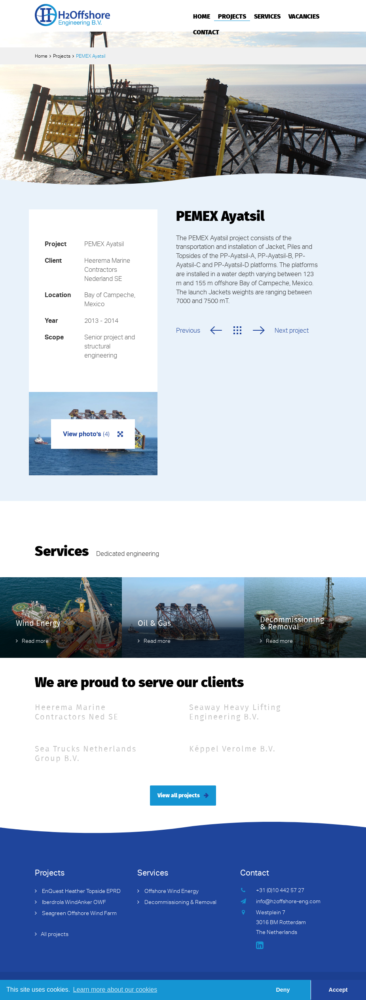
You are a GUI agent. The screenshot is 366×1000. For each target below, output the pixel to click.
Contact (206, 31)
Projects (232, 16)
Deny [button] (283, 990)
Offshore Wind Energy (171, 892)
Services (267, 16)
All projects (54, 935)
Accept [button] (338, 990)
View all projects (178, 795)
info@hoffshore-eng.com (288, 902)
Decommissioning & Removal (179, 903)
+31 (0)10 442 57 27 (280, 891)
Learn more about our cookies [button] (115, 989)
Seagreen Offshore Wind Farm (79, 914)
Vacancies (303, 16)
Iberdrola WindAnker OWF (73, 903)
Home (201, 16)
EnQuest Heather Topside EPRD (81, 892)
